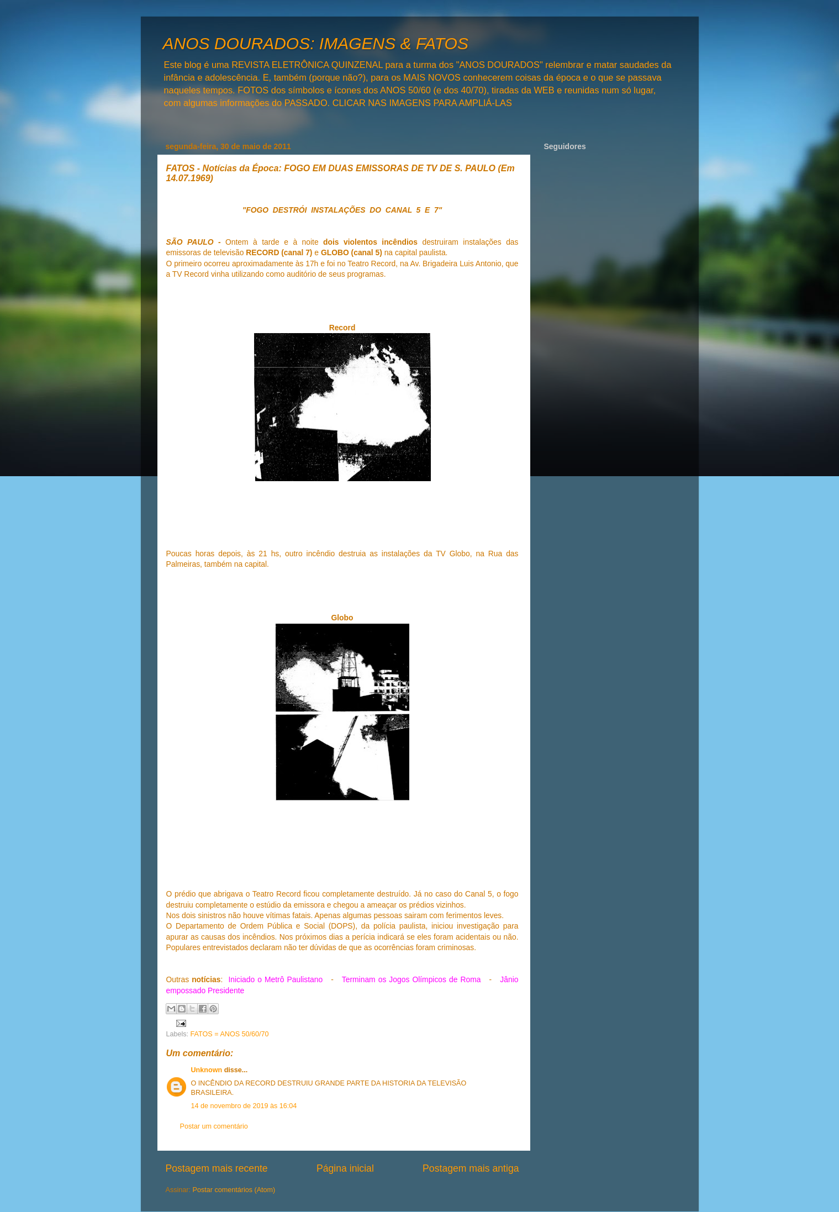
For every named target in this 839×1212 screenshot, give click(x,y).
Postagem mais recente (217, 1168)
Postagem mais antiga (471, 1168)
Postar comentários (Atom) (234, 1190)
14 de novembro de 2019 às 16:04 (244, 1106)
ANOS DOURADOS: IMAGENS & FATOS (315, 43)
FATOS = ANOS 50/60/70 (230, 1034)
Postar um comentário (214, 1126)
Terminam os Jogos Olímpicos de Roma (411, 979)
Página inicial (345, 1168)
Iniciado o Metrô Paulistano (275, 979)
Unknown (207, 1070)
